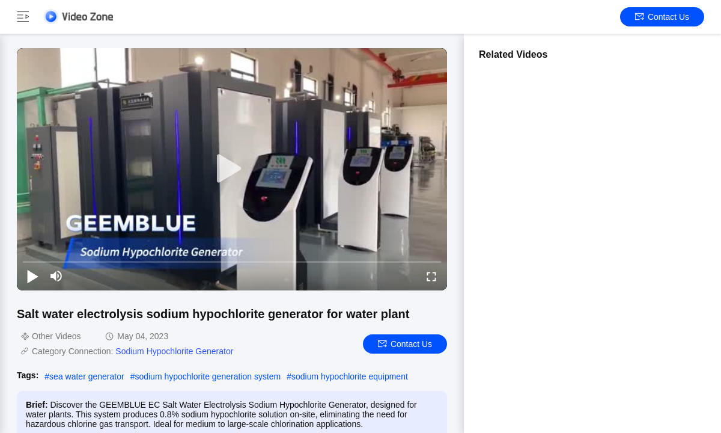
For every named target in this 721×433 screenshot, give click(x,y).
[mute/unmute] (56, 276)
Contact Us (662, 17)
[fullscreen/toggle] (431, 276)
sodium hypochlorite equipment (349, 376)
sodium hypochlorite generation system (208, 376)
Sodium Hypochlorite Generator (174, 351)
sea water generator (86, 376)
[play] (232, 169)
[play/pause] (32, 276)
